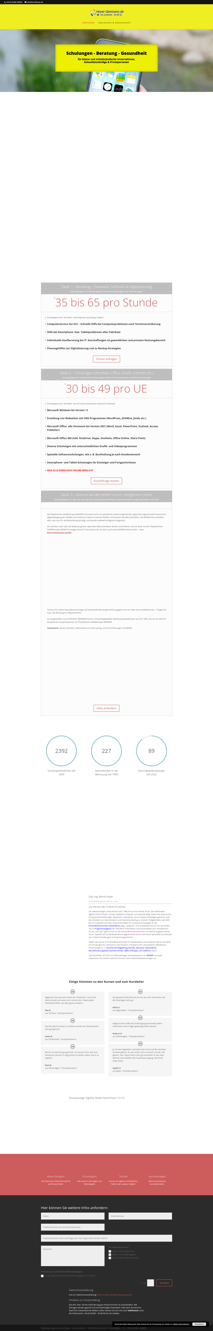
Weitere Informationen (181, 1324)
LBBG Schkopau (131, 950)
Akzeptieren (199, 1324)
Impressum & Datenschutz (114, 23)
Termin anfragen (106, 359)
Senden (164, 1282)
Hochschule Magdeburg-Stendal (120, 947)
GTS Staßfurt (144, 950)
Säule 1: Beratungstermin (121, 1250)
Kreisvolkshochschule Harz (133, 931)
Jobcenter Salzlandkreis (146, 947)
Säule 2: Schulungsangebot (122, 1254)
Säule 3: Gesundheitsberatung (124, 1257)
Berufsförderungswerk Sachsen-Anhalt (106, 950)
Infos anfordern (107, 708)
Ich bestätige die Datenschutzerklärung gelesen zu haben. (68, 1275)
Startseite (88, 23)
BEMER (150, 955)
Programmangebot (103, 928)
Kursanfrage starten (106, 481)
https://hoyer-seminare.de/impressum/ (114, 1294)
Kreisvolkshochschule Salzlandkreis (105, 925)
